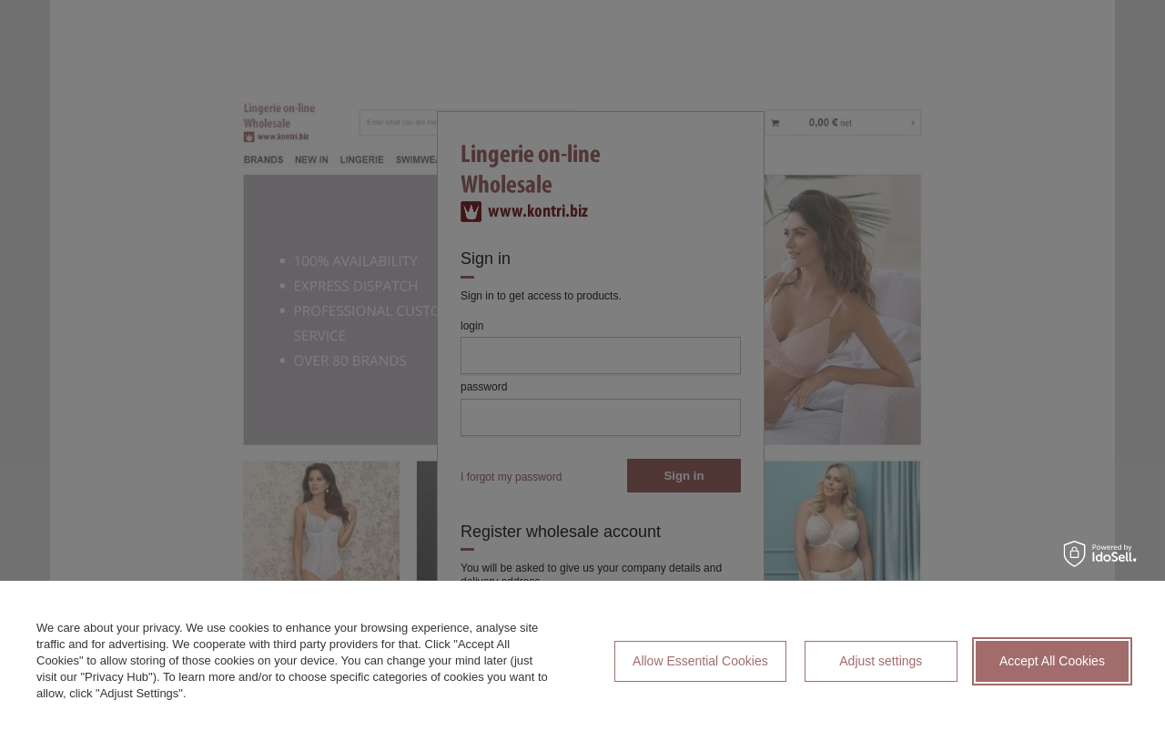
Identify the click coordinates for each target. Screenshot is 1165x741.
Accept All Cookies (1052, 661)
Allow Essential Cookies (700, 661)
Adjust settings (880, 661)
